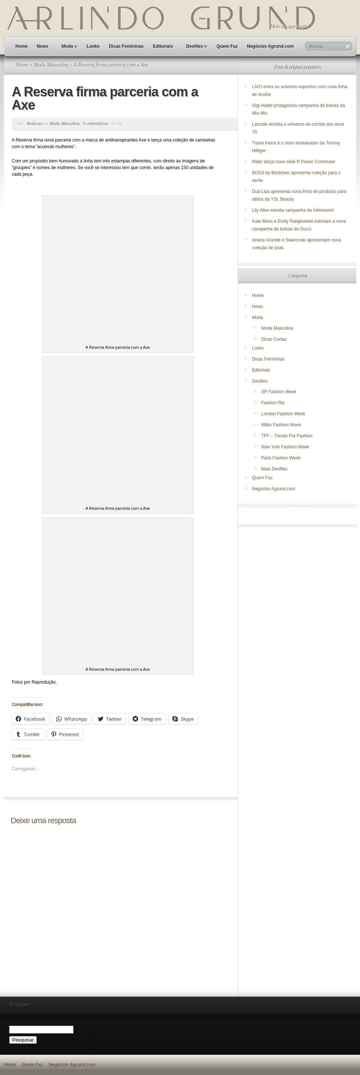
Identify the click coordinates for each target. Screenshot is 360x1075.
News (42, 46)
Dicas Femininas (126, 46)
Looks (93, 46)
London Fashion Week (283, 413)
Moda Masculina (50, 65)
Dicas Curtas (274, 339)
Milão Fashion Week (281, 424)
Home (21, 46)
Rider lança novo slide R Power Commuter (293, 161)
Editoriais (163, 46)
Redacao (34, 123)
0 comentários (95, 123)
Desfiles (196, 46)
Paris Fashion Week (280, 458)
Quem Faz (227, 46)
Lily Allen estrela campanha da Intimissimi (293, 210)
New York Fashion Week (285, 446)
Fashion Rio (273, 402)
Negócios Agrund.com (270, 46)
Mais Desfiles (274, 469)
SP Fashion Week (278, 391)
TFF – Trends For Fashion (286, 435)
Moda (69, 46)
